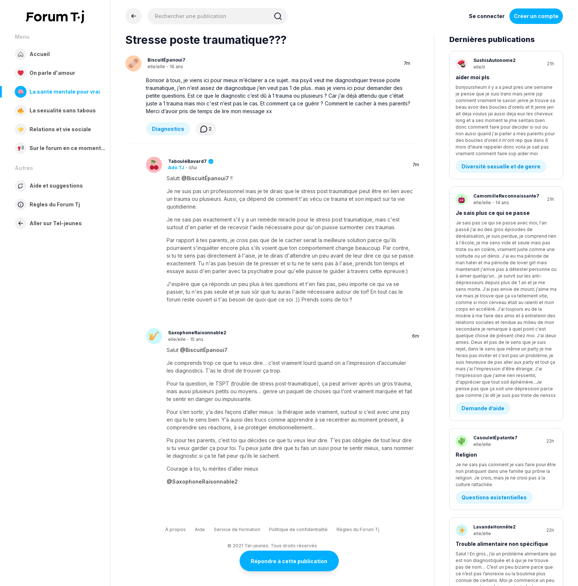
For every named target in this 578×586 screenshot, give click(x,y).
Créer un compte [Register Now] (536, 16)
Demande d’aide (483, 199)
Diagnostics (168, 129)
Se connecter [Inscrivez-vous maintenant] (487, 16)
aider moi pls (473, 77)
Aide (200, 529)
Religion (466, 246)
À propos (175, 529)
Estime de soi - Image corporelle (504, 368)
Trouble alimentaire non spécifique (502, 330)
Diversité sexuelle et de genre (501, 115)
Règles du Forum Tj (358, 529)
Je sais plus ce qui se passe (493, 161)
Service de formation (237, 529)
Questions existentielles (494, 284)
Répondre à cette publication (289, 561)
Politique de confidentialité (298, 529)
